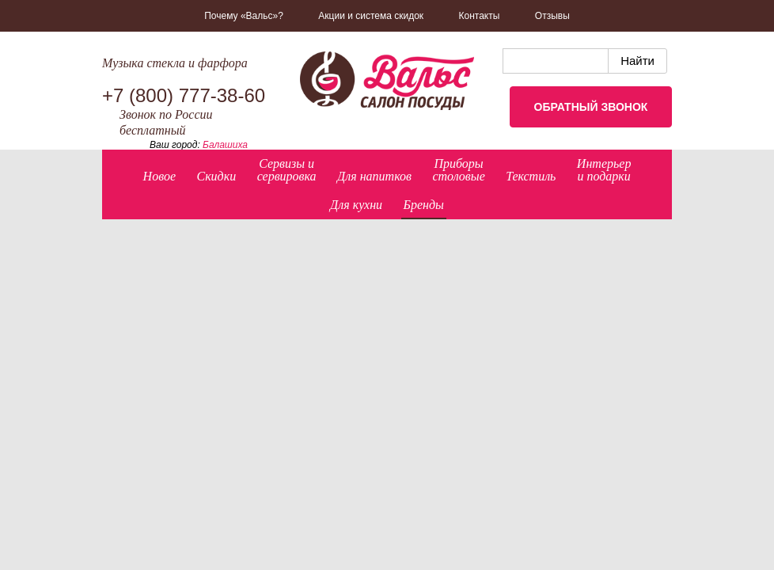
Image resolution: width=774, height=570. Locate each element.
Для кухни (356, 204)
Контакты (479, 15)
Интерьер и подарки (604, 170)
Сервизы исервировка (287, 170)
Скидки (216, 176)
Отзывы (552, 15)
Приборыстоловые (458, 170)
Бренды (424, 204)
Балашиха (225, 144)
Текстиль (531, 176)
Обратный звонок (591, 107)
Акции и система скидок (370, 15)
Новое (159, 176)
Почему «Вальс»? (243, 15)
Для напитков (374, 176)
